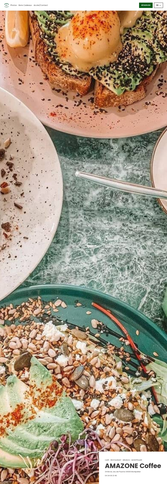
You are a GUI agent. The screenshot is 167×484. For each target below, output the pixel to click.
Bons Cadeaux (25, 5)
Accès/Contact (41, 5)
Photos (13, 5)
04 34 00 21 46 (111, 475)
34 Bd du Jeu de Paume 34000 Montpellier (133, 471)
